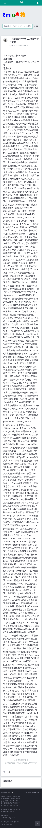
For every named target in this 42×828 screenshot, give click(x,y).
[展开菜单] (5, 3)
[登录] (37, 2)
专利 (11, 45)
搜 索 (36, 26)
